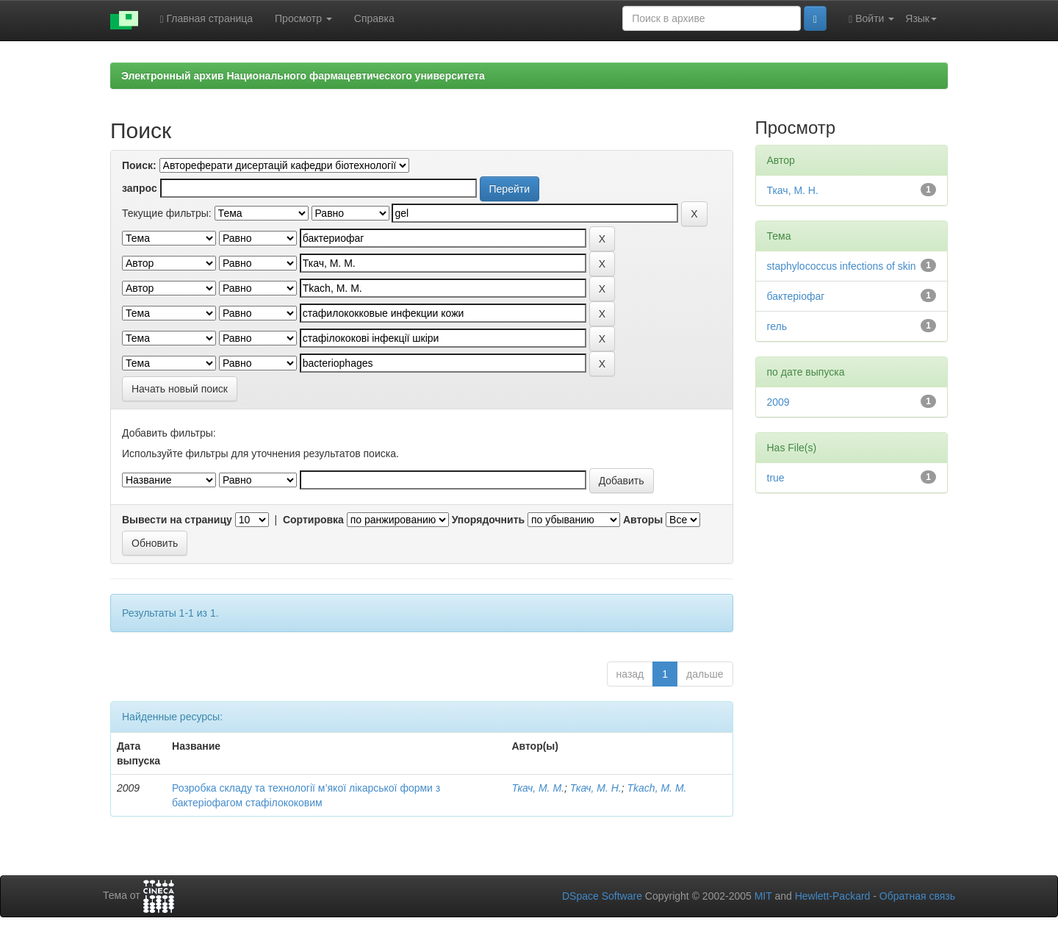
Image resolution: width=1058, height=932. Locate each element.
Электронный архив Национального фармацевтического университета (303, 76)
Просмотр (303, 18)
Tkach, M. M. (657, 788)
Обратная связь (917, 896)
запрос (139, 188)
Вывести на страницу (177, 520)
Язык (921, 18)
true (776, 478)
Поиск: (139, 165)
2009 (778, 402)
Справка (374, 18)
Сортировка (313, 520)
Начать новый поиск (180, 389)
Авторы (643, 520)
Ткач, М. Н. (596, 788)
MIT (763, 896)
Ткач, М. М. (537, 788)
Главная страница (206, 18)
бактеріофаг (796, 296)
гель (777, 326)
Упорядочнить (488, 520)
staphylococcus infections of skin (841, 266)
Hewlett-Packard (833, 896)
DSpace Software (602, 896)
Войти (871, 18)
